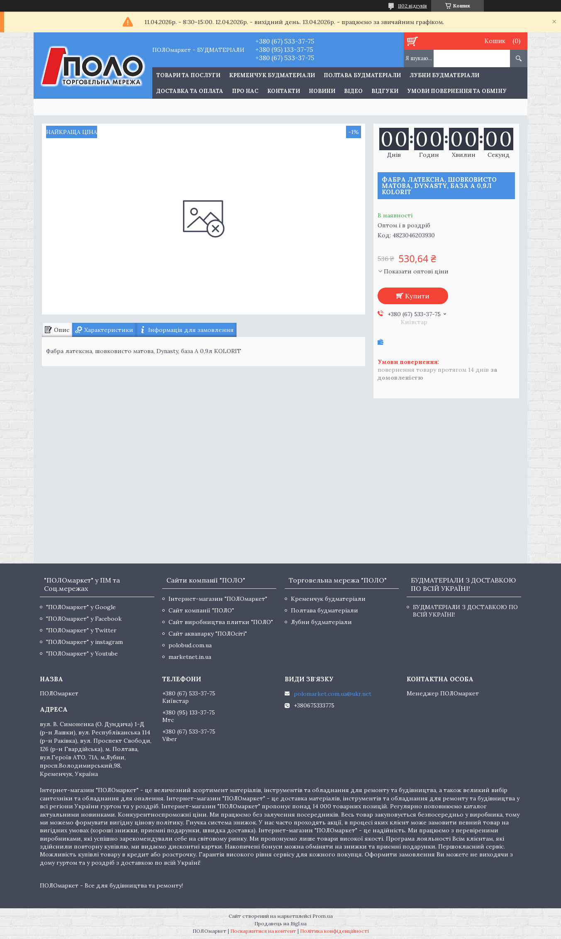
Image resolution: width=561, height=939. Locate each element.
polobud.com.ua (190, 645)
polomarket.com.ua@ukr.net (332, 694)
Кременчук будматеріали (272, 75)
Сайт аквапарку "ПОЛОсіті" (207, 633)
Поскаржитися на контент (263, 931)
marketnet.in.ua (189, 657)
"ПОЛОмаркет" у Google (81, 607)
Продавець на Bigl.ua (280, 923)
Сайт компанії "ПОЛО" (201, 610)
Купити (417, 296)
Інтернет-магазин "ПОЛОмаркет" (217, 598)
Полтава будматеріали (362, 75)
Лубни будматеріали (444, 75)
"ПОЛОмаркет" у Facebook (84, 618)
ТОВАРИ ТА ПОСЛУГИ (188, 75)
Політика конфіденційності (334, 931)
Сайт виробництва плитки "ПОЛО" (220, 622)
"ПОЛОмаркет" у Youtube (82, 653)
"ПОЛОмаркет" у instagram (84, 642)
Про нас (245, 91)
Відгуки (384, 91)
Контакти (283, 91)
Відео (353, 91)
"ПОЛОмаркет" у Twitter (81, 630)
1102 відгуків (412, 5)
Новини (322, 91)
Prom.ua (322, 916)
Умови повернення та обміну (457, 91)
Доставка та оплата (189, 91)
